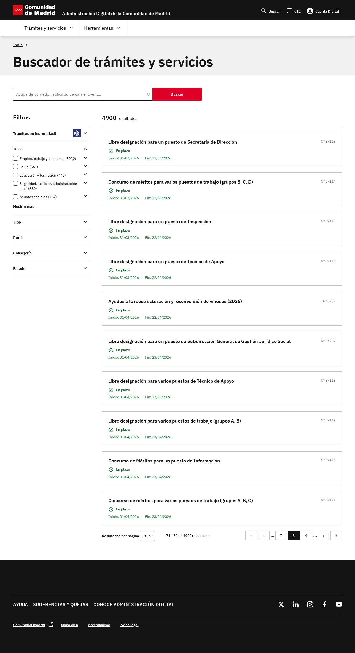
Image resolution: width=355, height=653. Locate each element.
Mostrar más (23, 206)
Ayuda (20, 604)
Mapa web (69, 624)
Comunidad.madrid (29, 624)
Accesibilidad (99, 624)
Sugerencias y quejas (60, 604)
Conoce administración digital (133, 604)
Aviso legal (129, 624)
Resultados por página (120, 535)
